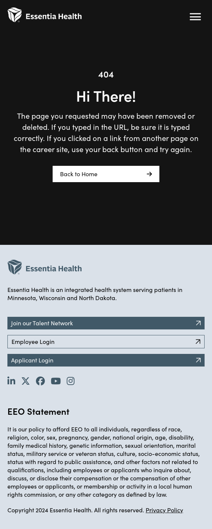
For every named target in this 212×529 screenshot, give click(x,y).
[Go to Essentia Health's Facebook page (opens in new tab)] (40, 380)
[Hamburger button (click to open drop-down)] (195, 16)
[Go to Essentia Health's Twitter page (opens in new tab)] (25, 380)
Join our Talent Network (106, 323)
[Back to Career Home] (44, 14)
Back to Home (106, 174)
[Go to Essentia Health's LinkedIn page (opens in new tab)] (11, 380)
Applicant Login (106, 360)
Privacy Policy (164, 510)
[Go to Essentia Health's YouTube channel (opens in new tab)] (56, 380)
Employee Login (106, 341)
